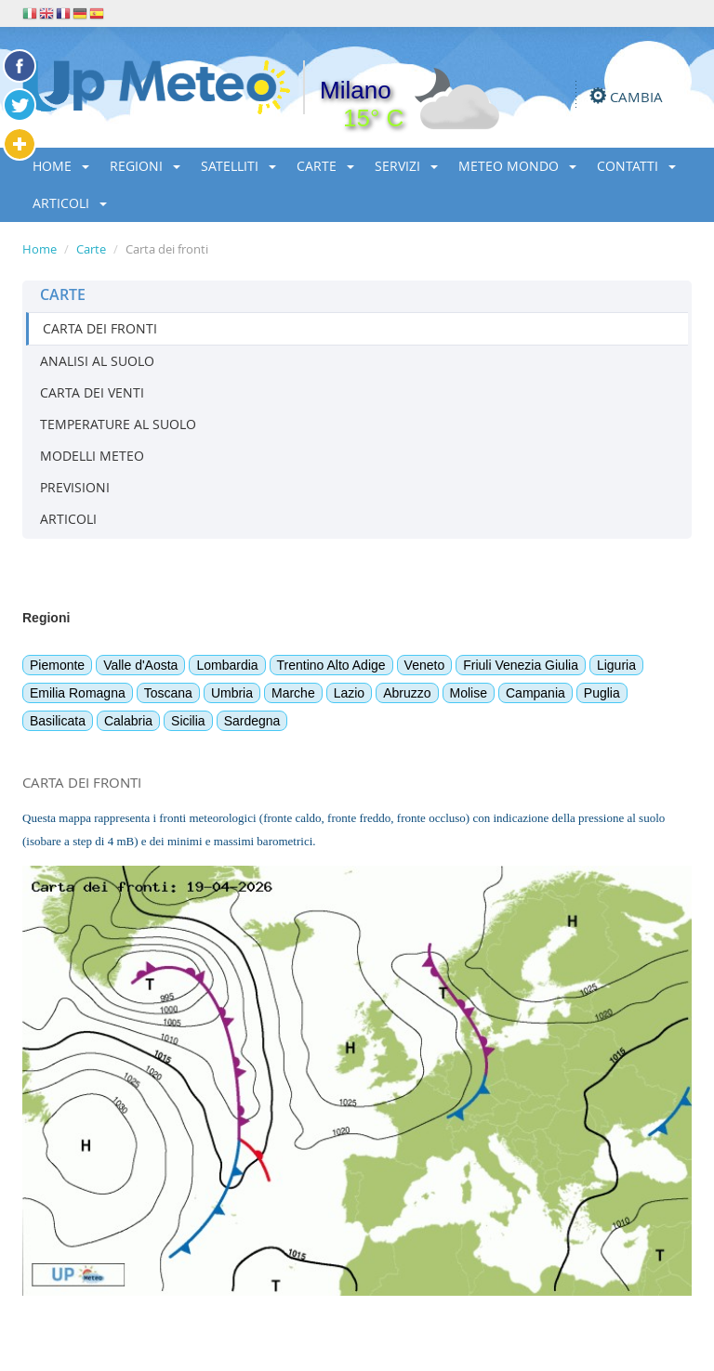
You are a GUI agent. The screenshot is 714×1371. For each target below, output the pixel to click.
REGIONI (145, 166)
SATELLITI (238, 166)
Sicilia (188, 720)
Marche (293, 693)
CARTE (325, 166)
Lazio (349, 693)
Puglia (602, 693)
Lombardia (227, 665)
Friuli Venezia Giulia (520, 665)
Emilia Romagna (78, 693)
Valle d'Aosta (140, 665)
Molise (468, 693)
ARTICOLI (70, 203)
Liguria (616, 665)
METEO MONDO (517, 166)
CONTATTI (636, 166)
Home (39, 249)
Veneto (424, 665)
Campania (535, 693)
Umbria (232, 693)
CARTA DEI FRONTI (100, 328)
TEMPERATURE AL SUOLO (118, 424)
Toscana (168, 693)
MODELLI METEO (92, 455)
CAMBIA (636, 96)
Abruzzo (406, 693)
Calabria (128, 720)
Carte (91, 249)
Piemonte (57, 665)
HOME (61, 166)
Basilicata (58, 720)
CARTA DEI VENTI (92, 392)
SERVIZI (406, 166)
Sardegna (252, 720)
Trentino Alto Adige (331, 665)
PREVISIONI (75, 487)
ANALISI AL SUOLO (97, 361)
